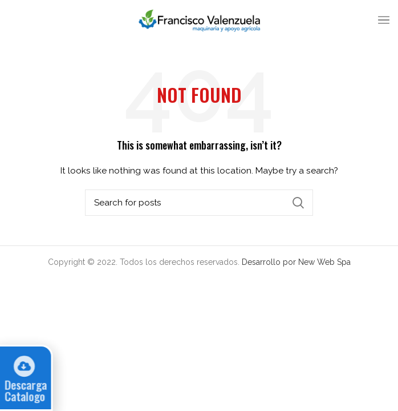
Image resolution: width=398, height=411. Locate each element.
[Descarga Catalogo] (20, 365)
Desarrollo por (270, 262)
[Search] (199, 203)
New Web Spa (324, 262)
